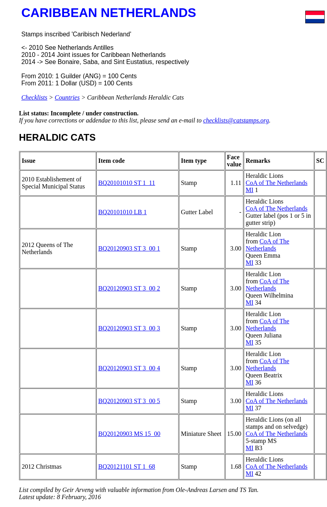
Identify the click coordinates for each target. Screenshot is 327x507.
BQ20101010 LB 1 (122, 212)
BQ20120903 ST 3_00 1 (129, 248)
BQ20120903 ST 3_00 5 (129, 401)
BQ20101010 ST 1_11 (126, 182)
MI (250, 190)
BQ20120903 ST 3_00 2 (129, 288)
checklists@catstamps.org (236, 120)
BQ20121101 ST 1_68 (126, 466)
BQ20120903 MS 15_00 (129, 433)
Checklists (34, 97)
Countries (67, 97)
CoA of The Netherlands (277, 182)
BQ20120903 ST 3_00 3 (129, 328)
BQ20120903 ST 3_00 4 (129, 368)
